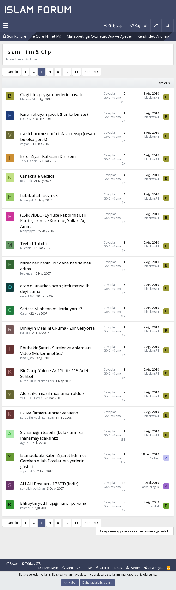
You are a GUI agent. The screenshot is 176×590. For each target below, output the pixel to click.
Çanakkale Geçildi (37, 176)
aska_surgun (150, 487)
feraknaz (26, 273)
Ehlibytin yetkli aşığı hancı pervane (53, 503)
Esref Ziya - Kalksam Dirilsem (48, 156)
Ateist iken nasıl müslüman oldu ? (52, 393)
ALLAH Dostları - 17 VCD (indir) (49, 484)
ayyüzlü (25, 443)
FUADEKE (26, 119)
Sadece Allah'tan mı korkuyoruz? (51, 308)
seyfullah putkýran (32, 489)
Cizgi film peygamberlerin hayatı (51, 94)
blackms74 (27, 99)
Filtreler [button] (162, 83)
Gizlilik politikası (111, 568)
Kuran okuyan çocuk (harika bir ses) (54, 114)
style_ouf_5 (27, 471)
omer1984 (27, 296)
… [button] (66, 71)
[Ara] (167, 25)
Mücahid (26, 248)
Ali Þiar (154, 458)
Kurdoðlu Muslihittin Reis (37, 381)
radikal (154, 506)
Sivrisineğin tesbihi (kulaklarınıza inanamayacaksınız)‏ (51, 435)
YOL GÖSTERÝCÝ (31, 398)
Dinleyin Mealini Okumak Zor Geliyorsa (57, 328)
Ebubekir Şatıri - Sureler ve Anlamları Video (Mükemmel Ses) (55, 350)
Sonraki (90, 71)
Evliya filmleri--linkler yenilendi (49, 413)
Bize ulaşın (50, 568)
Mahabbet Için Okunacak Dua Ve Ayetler (123, 36)
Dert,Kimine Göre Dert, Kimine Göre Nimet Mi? (47, 36)
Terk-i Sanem (29, 161)
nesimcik (26, 181)
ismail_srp (27, 358)
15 (76, 71)
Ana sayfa (153, 568)
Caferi (24, 313)
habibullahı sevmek (39, 195)
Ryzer (12, 563)
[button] (6, 26)
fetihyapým (27, 231)
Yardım (135, 568)
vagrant (25, 144)
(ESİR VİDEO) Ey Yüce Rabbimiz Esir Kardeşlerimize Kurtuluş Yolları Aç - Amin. (53, 220)
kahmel (25, 508)
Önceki (13, 71)
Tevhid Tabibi (33, 243)
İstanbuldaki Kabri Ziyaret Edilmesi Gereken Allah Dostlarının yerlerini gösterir (54, 461)
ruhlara (25, 333)
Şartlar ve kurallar (79, 568)
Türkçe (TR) (31, 563)
